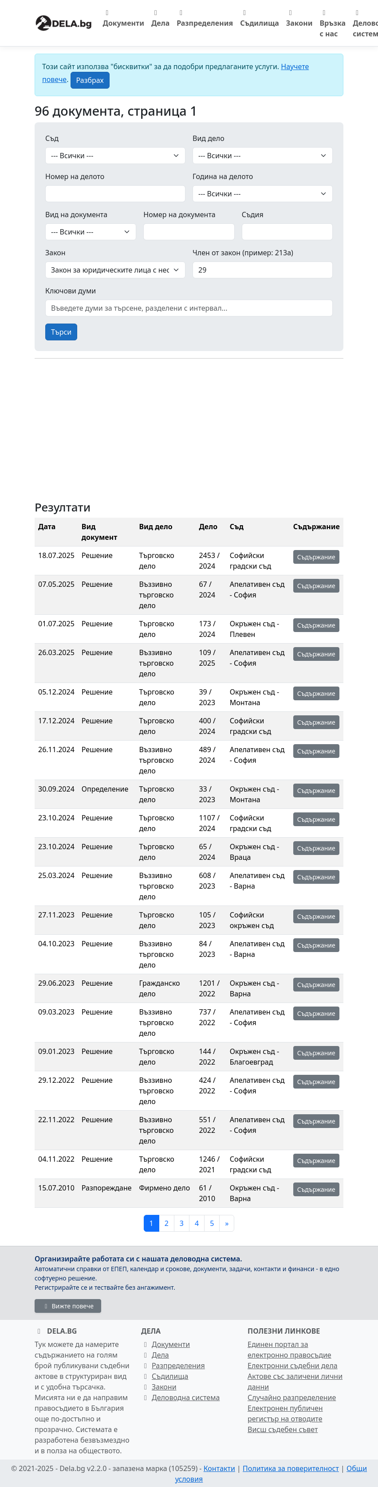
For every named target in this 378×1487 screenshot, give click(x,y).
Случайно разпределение (292, 1397)
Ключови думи (70, 291)
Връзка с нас (333, 24)
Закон (55, 253)
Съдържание (316, 557)
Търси (61, 332)
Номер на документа (179, 214)
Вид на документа (76, 214)
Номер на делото (74, 176)
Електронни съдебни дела (293, 1365)
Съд (52, 138)
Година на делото (223, 176)
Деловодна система (180, 1397)
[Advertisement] (189, 428)
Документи (123, 18)
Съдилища (259, 18)
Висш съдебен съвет (283, 1429)
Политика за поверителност (291, 1468)
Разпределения (205, 18)
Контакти (219, 1468)
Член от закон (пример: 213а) (243, 253)
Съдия (253, 214)
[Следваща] (226, 1223)
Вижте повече (68, 1306)
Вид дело (208, 138)
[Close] (90, 80)
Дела (160, 18)
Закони (299, 18)
